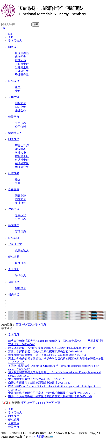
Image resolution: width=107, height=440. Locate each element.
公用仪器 (20, 126)
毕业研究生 (22, 74)
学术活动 (13, 269)
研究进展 (13, 256)
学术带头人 (15, 40)
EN (3, 28)
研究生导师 (22, 53)
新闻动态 (13, 225)
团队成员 (13, 46)
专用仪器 (20, 123)
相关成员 (13, 294)
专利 (17, 90)
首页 (11, 37)
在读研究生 (22, 71)
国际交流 (20, 103)
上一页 (31, 402)
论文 (17, 87)
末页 (57, 402)
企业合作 (20, 110)
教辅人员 (20, 60)
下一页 (50, 402)
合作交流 (13, 97)
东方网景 (39, 436)
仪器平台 (13, 116)
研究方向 (13, 237)
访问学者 (20, 56)
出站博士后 (22, 67)
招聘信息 (13, 281)
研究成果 (13, 80)
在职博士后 (22, 63)
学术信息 (20, 275)
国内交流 (20, 106)
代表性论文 (15, 244)
